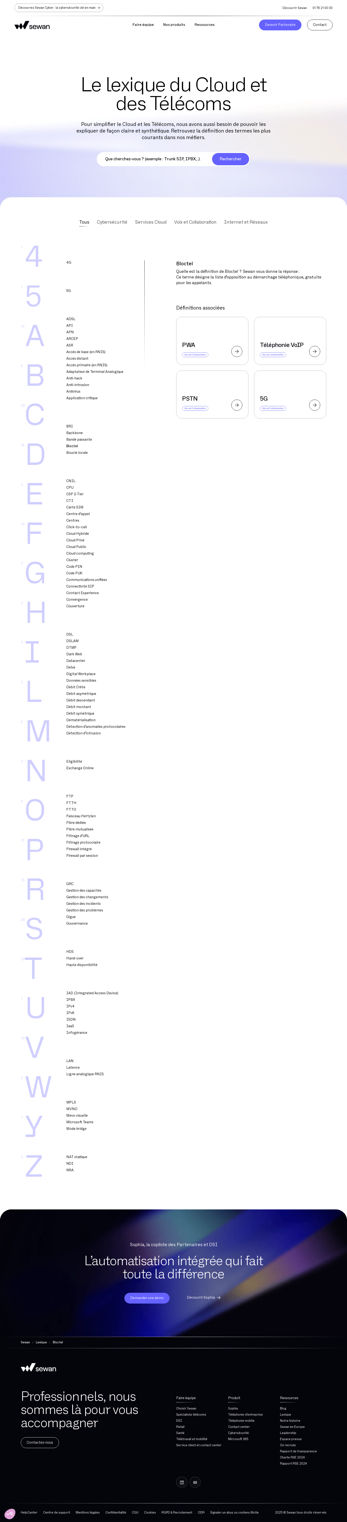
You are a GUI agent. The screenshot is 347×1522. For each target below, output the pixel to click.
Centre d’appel (78, 514)
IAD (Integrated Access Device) (92, 993)
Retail (180, 1427)
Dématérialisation (81, 720)
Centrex (72, 520)
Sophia (233, 1408)
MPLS (71, 1102)
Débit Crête (75, 687)
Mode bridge (76, 1129)
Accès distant (77, 358)
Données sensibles (81, 680)
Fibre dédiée (76, 823)
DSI (179, 1420)
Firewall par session (82, 856)
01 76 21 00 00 (323, 8)
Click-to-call (76, 527)
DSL (69, 634)
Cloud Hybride (77, 534)
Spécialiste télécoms (191, 1414)
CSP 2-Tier (75, 494)
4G (68, 262)
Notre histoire (290, 1420)
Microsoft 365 (238, 1439)
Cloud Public (76, 547)
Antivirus (73, 391)
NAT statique (76, 1157)
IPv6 (70, 1013)
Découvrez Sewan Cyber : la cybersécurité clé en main (59, 8)
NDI (69, 1163)
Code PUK (74, 573)
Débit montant (78, 707)
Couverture (75, 606)
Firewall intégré (79, 849)
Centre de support (56, 1512)
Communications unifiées (86, 580)
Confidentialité (115, 1512)
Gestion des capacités (83, 890)
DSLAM (72, 641)
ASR (69, 345)
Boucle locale (77, 453)
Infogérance (76, 1033)
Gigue (71, 917)
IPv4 (70, 1006)
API (69, 325)
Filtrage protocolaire (83, 842)
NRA (70, 1170)
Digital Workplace (81, 674)
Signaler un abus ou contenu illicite (234, 1512)
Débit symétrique (80, 713)
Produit (234, 1398)
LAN (70, 1061)
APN (70, 332)
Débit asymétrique (81, 694)
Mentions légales (88, 1512)
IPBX (70, 1000)
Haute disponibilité (81, 965)
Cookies (150, 1512)
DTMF (71, 647)
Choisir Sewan (186, 1408)
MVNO (71, 1109)
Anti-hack (74, 378)
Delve (70, 667)
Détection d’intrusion (83, 733)
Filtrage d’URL (77, 836)
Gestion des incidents (83, 904)
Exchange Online (80, 768)
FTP (69, 796)
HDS (70, 952)
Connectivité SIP (80, 586)
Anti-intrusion (77, 385)
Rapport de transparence (298, 1451)
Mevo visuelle (77, 1115)
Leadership (288, 1433)
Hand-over (75, 958)
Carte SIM (75, 507)
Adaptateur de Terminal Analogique (94, 372)
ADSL (70, 319)
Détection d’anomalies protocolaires (95, 727)
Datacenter (75, 661)
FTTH (71, 803)
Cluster (72, 560)
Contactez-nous (40, 1442)
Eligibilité (74, 761)
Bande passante (79, 439)
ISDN (71, 1019)
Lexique (285, 1414)
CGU (135, 1512)
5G (68, 291)
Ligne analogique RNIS (85, 1074)
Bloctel (72, 446)
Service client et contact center (199, 1445)
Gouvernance (77, 923)
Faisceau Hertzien (81, 816)
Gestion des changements (87, 897)
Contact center (239, 1427)
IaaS (70, 1026)
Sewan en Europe (292, 1427)
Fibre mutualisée (79, 829)
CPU (70, 487)
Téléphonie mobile (241, 1420)
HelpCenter (29, 1512)
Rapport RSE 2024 (293, 1463)
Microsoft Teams (79, 1122)
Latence (73, 1067)
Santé (180, 1433)
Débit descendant (80, 700)
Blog (283, 1408)
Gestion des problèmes (84, 910)
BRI (69, 426)
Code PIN (74, 566)
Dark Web (74, 654)
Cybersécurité (238, 1433)
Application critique (82, 398)
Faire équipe (186, 1398)
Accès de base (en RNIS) (85, 352)
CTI (69, 501)
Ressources (289, 1398)
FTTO (71, 809)
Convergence (77, 599)
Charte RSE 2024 (292, 1457)
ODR (201, 1512)
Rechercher (231, 159)
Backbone (74, 433)
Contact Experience (82, 593)
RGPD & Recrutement (177, 1512)
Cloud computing (80, 553)
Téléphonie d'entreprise (245, 1414)
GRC (70, 884)
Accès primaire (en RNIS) (86, 365)
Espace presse (291, 1439)
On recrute (288, 1445)
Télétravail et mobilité (191, 1439)
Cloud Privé (75, 540)
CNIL (70, 481)
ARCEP (72, 339)
